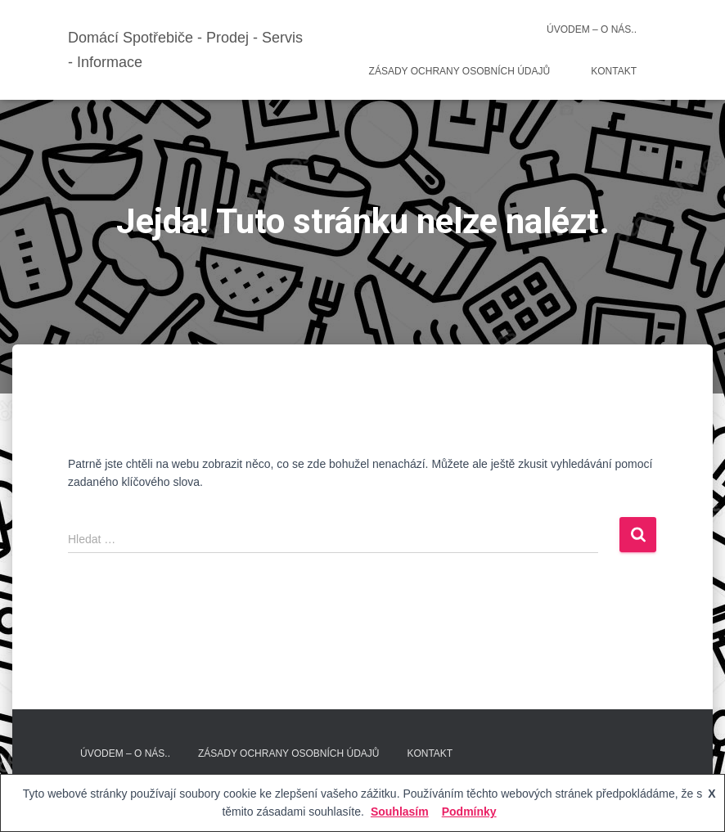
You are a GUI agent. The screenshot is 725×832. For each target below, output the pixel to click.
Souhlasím (400, 811)
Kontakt (614, 71)
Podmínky (469, 811)
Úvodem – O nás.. (592, 29)
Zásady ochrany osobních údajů (460, 71)
